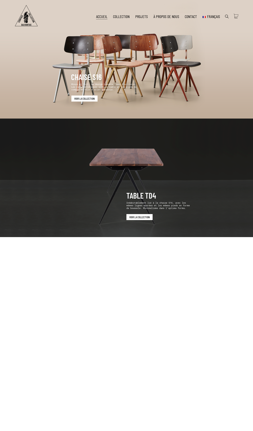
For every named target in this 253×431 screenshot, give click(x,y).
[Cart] (236, 16)
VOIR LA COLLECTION (84, 98)
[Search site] (227, 17)
